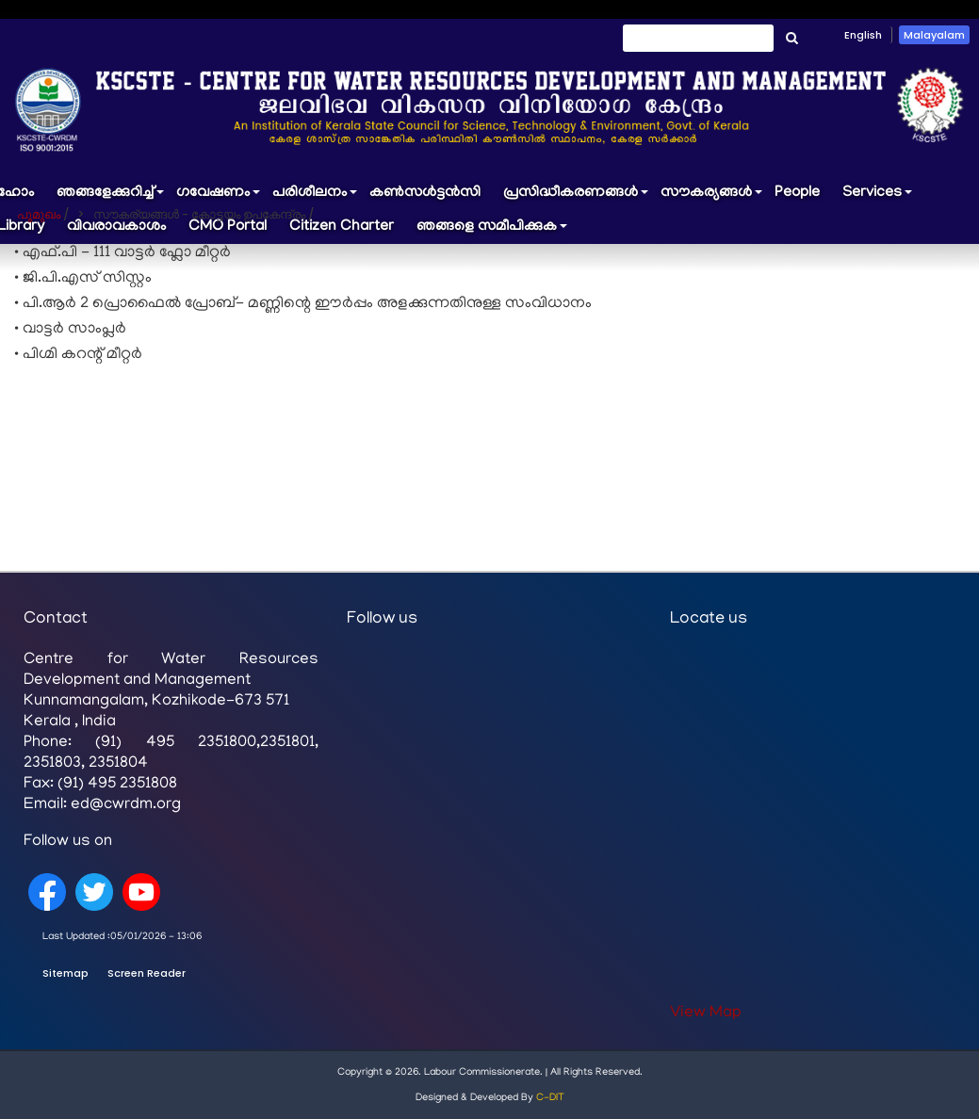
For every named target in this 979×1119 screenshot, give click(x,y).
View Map (706, 1013)
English (863, 34)
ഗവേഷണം (218, 197)
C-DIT (550, 1098)
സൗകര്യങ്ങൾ (712, 197)
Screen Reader (146, 973)
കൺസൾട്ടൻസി (425, 193)
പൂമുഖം (38, 214)
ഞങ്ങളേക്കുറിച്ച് (111, 197)
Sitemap (65, 973)
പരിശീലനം (315, 197)
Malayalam (934, 34)
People (797, 193)
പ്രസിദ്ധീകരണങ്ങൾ (576, 197)
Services (877, 197)
